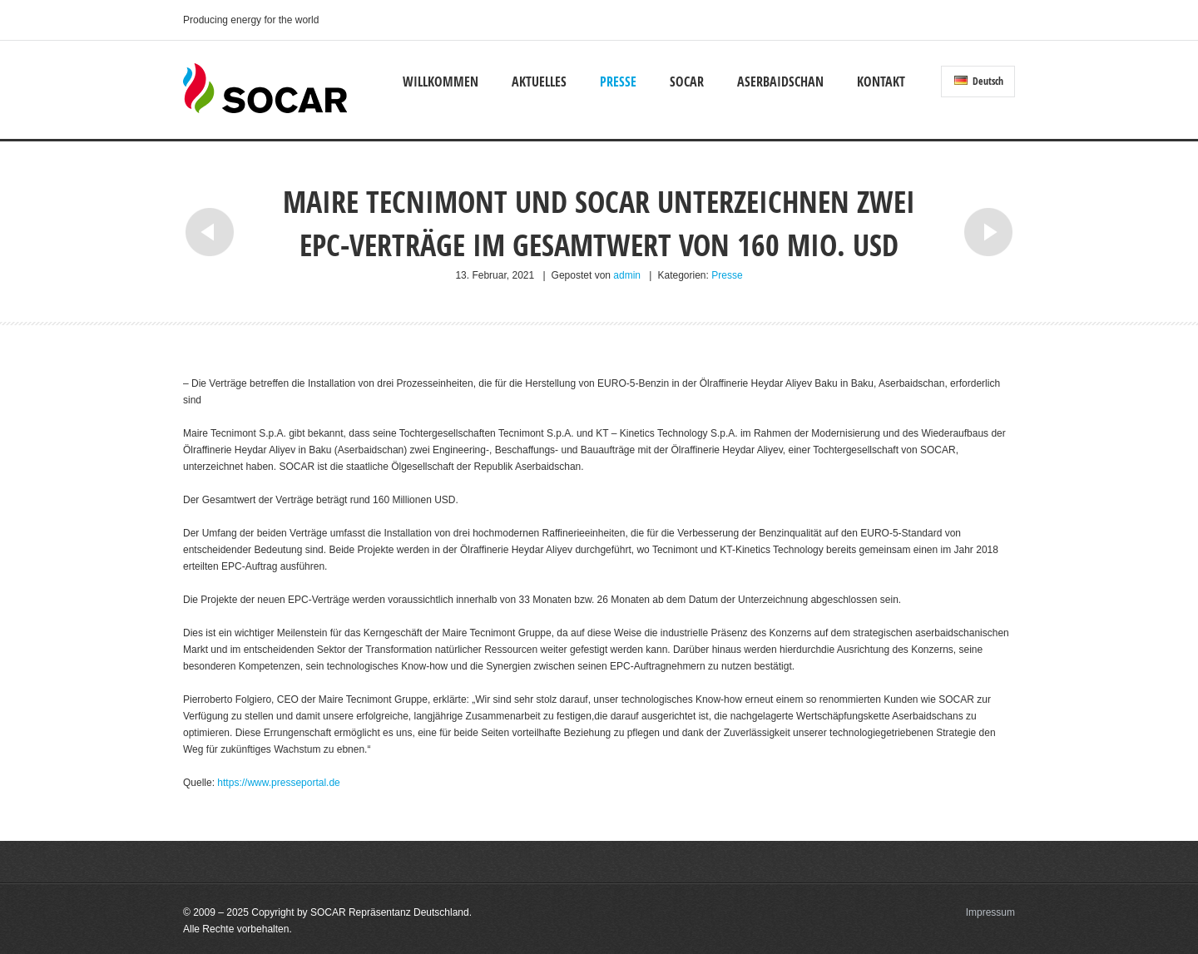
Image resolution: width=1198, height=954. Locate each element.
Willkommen (440, 81)
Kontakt (881, 81)
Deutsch (978, 81)
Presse (618, 81)
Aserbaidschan (780, 81)
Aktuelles (539, 81)
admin (627, 275)
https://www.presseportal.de (278, 782)
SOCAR (687, 81)
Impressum (990, 912)
